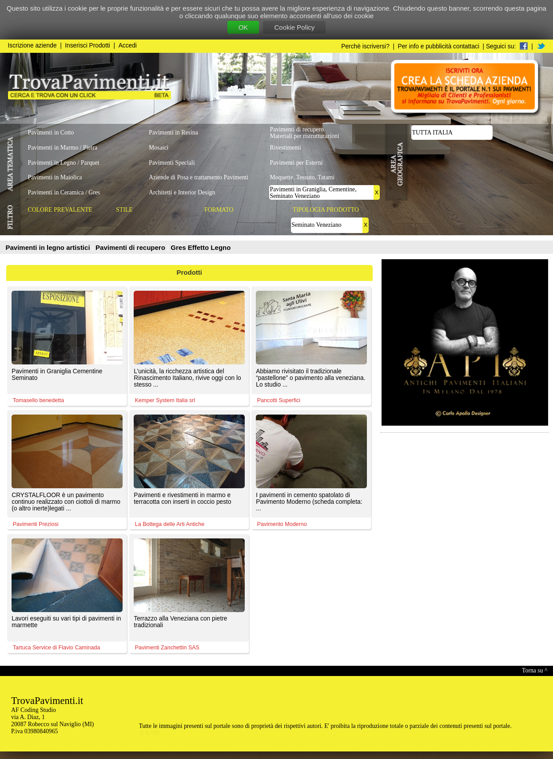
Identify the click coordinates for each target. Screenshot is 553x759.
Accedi (128, 45)
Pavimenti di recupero (131, 247)
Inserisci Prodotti (87, 45)
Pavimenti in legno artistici (49, 247)
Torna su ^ (534, 670)
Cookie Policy (294, 27)
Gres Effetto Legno (201, 247)
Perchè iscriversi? (365, 46)
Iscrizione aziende (32, 45)
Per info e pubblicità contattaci (438, 46)
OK (243, 27)
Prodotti (190, 272)
